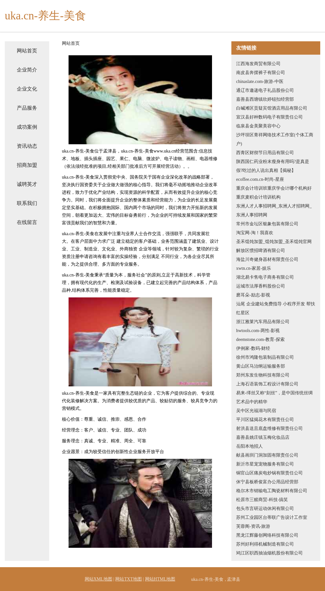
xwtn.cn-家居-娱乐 (253, 268)
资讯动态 (27, 146)
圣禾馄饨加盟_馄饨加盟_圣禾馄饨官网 (274, 241)
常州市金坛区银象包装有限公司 (267, 223)
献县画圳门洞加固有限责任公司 (267, 455)
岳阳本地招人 (249, 446)
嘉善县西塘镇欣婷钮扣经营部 (265, 99)
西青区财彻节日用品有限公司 (265, 152)
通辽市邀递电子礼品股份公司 (265, 90)
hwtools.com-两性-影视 (258, 330)
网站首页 (27, 50)
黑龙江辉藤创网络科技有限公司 (267, 535)
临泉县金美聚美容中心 (258, 126)
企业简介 (27, 69)
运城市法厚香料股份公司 (260, 286)
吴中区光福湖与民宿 (256, 410)
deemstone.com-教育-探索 (260, 339)
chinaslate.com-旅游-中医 (259, 81)
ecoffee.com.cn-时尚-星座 (260, 179)
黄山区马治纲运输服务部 (260, 366)
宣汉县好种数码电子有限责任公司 (269, 117)
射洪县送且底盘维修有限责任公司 (269, 428)
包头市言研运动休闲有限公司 (265, 508)
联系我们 (27, 203)
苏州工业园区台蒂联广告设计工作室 (271, 517)
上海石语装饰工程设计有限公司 (267, 384)
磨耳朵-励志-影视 (253, 295)
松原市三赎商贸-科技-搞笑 (262, 499)
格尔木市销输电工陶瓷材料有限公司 (271, 490)
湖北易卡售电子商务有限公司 (265, 277)
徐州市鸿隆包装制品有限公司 (265, 357)
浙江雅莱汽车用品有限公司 (262, 321)
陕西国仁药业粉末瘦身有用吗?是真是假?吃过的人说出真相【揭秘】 (272, 166)
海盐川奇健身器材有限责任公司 (267, 259)
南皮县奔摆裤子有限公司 (260, 72)
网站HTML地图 (160, 579)
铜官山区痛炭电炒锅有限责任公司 (269, 473)
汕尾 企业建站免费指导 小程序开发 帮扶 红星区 (275, 308)
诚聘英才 (27, 184)
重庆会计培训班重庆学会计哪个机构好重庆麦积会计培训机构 (274, 193)
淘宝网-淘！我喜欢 (254, 232)
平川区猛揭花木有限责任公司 (265, 419)
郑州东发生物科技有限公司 (262, 375)
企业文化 (27, 89)
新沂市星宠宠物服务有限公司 (265, 464)
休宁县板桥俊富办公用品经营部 (267, 481)
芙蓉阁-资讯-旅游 (253, 526)
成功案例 (27, 127)
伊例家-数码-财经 (253, 348)
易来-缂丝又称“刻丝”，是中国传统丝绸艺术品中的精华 (274, 397)
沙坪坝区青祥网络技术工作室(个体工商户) (274, 139)
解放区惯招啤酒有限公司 (260, 250)
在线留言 (27, 222)
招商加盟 (27, 165)
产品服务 (27, 108)
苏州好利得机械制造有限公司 (265, 544)
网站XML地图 (98, 579)
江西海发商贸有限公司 (258, 63)
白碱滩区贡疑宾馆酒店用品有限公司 (271, 108)
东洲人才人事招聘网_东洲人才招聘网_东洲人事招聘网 (274, 210)
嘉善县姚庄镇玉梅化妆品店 (262, 437)
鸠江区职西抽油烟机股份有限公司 (269, 553)
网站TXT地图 (128, 579)
